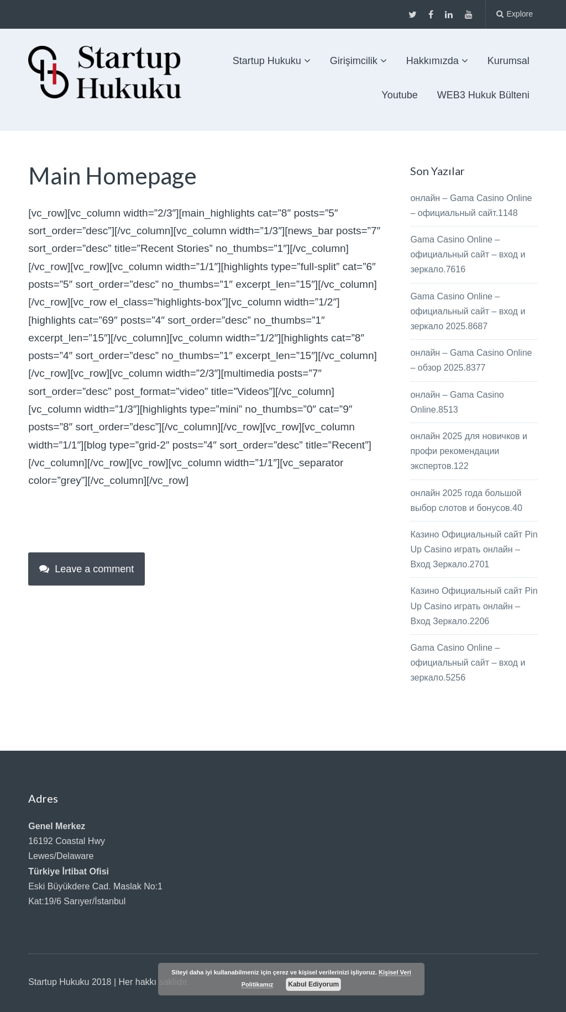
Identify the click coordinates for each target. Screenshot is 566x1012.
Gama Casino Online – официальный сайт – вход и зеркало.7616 (467, 254)
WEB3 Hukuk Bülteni (483, 95)
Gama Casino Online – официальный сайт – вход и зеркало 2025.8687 (467, 311)
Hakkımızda (432, 60)
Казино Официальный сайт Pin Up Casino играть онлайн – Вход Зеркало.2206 (473, 605)
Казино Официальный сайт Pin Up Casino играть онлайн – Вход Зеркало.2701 (473, 549)
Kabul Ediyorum (313, 984)
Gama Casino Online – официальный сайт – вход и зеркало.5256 (467, 662)
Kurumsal (509, 60)
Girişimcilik (354, 60)
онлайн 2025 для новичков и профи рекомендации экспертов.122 (468, 451)
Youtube (399, 95)
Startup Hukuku (267, 60)
